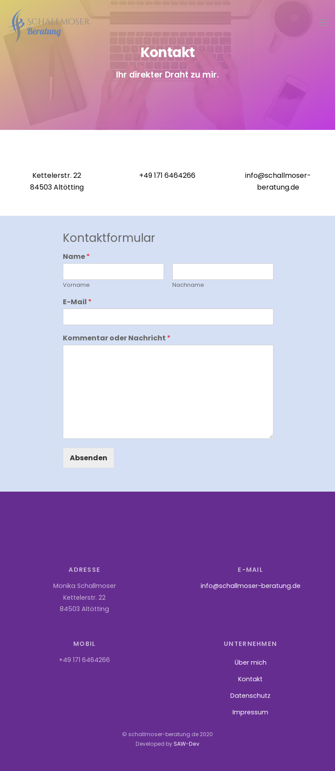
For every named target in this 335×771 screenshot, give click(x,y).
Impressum (250, 712)
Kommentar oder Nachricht (117, 338)
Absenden (88, 458)
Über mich (251, 662)
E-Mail (77, 302)
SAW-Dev (186, 744)
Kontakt (250, 679)
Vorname (76, 285)
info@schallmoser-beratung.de (251, 586)
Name (76, 257)
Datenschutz (250, 695)
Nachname (188, 285)
